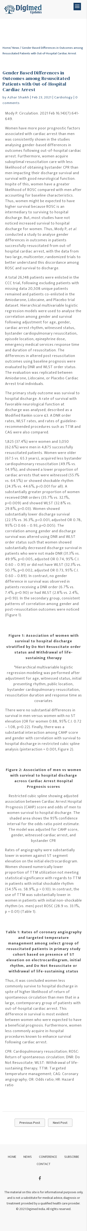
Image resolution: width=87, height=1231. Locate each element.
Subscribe (71, 1156)
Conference (48, 1156)
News (15, 47)
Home (6, 47)
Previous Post (29, 1123)
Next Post (60, 1123)
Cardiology (63, 97)
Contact (44, 1164)
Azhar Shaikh (18, 97)
